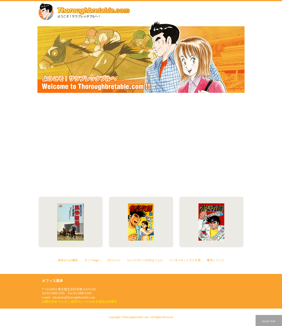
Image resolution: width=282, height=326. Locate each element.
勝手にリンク (193, 174)
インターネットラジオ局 (88, 174)
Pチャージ (88, 145)
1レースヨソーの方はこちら (193, 145)
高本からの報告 (88, 116)
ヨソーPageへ (193, 116)
